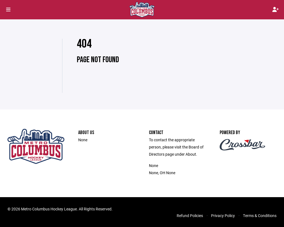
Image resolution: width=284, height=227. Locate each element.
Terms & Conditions (260, 215)
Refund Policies (190, 215)
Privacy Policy (223, 215)
